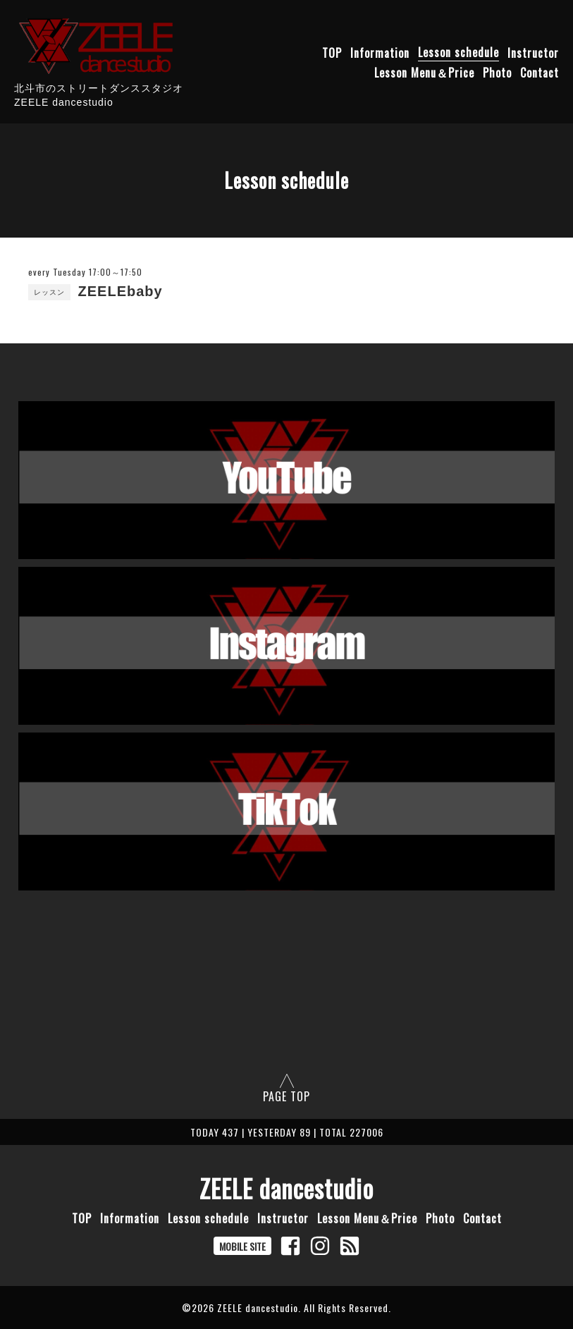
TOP (332, 52)
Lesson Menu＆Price (424, 71)
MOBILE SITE (242, 1246)
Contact (539, 71)
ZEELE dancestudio (286, 1188)
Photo (497, 71)
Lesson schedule (458, 52)
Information (379, 52)
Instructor (533, 52)
